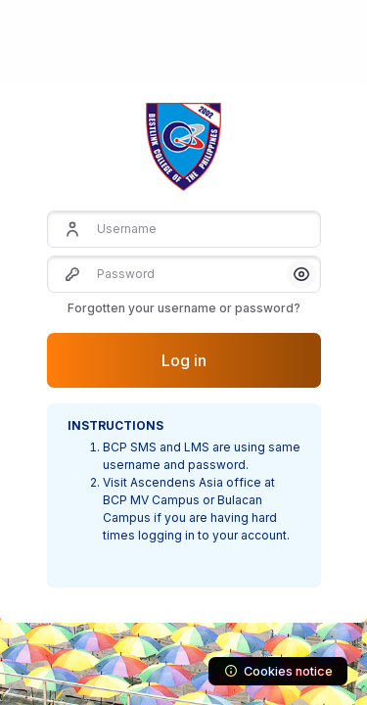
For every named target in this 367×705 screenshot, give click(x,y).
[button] (301, 274)
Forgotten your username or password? (184, 308)
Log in (183, 360)
